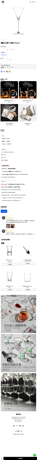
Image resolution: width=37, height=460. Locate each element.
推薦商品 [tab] (2, 79)
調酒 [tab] (6, 79)
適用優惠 (3, 52)
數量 (2, 58)
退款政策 (22, 434)
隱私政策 (18, 434)
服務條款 (14, 434)
